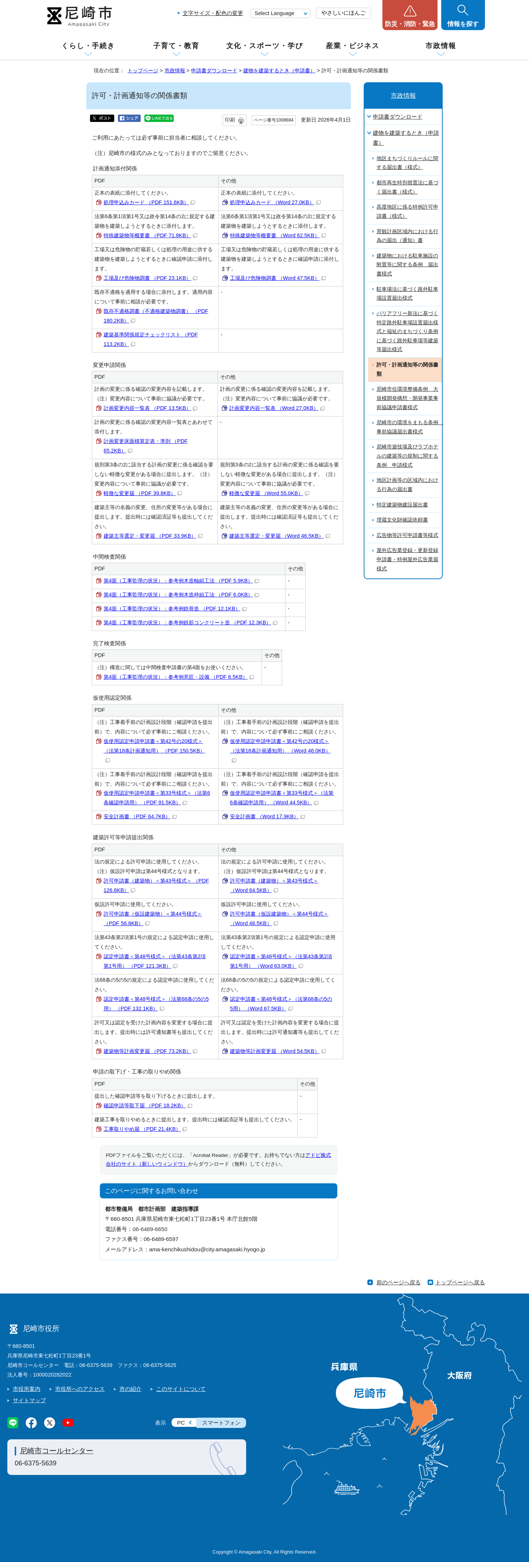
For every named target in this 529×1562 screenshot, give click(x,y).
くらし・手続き (88, 46)
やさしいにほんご (343, 13)
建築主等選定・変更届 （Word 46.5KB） (279, 536)
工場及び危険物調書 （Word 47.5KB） (278, 278)
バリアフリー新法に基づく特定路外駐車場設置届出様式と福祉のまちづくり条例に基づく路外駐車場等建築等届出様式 (407, 332)
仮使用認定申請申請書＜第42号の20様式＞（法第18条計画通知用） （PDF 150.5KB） (154, 750)
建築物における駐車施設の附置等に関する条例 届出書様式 (407, 265)
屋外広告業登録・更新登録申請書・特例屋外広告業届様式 (407, 559)
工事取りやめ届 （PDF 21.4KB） (145, 1129)
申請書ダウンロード (214, 70)
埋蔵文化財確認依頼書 (402, 520)
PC (181, 1422)
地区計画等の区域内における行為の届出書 (407, 484)
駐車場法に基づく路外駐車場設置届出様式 (407, 293)
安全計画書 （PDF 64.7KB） (140, 816)
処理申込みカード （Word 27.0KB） (275, 202)
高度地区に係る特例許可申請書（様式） (407, 211)
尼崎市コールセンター (56, 1451)
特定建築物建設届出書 (402, 505)
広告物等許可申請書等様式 (407, 535)
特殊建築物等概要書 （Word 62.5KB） (278, 235)
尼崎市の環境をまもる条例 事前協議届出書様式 (409, 427)
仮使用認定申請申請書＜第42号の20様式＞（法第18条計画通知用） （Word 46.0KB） (280, 750)
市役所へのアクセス (80, 1389)
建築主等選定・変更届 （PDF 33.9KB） (153, 536)
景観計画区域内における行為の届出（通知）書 (407, 236)
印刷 (230, 120)
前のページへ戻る (399, 1282)
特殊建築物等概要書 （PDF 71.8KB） (150, 235)
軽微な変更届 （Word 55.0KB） (269, 493)
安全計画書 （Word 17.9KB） (267, 816)
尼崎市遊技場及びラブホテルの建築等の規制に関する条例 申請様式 (407, 456)
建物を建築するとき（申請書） (279, 70)
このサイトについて (181, 1389)
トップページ (142, 70)
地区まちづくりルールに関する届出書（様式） (407, 163)
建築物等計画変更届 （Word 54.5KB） (278, 1051)
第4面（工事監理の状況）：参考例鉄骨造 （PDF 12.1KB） (175, 609)
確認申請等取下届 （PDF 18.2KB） (148, 1105)
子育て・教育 (176, 46)
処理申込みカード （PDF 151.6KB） (149, 202)
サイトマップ (29, 1400)
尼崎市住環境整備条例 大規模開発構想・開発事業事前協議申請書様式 (407, 398)
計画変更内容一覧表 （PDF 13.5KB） (150, 408)
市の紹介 (130, 1389)
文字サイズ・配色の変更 (213, 13)
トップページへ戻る (460, 1282)
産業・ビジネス (352, 46)
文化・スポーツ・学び (264, 46)
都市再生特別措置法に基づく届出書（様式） (407, 187)
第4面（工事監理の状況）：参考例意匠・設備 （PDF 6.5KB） (179, 677)
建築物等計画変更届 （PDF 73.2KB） (150, 1051)
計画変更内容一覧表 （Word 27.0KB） (277, 408)
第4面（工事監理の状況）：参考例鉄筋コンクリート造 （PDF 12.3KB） (190, 622)
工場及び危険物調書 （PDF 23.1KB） (150, 278)
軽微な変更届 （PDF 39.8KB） (143, 493)
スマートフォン (221, 1422)
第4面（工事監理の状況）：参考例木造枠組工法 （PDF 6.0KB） (181, 595)
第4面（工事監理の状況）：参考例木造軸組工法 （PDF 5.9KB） (181, 581)
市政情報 (440, 46)
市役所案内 (26, 1389)
